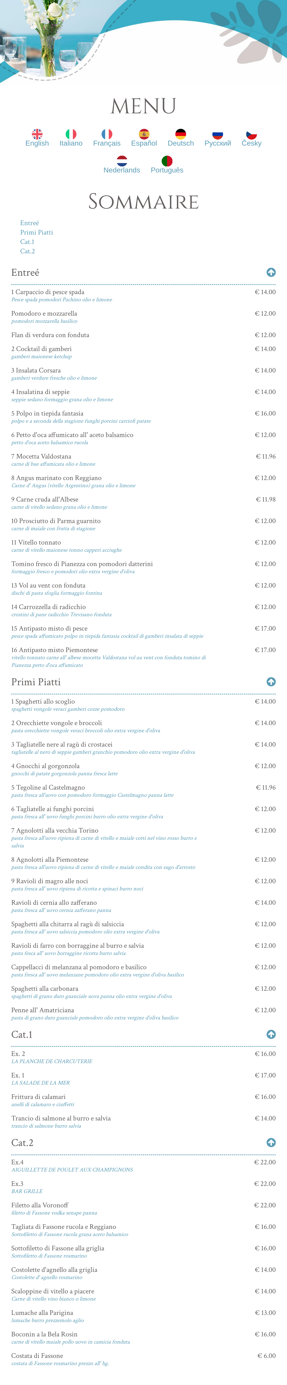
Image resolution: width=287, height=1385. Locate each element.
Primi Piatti (36, 232)
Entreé (29, 223)
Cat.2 (27, 251)
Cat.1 (27, 241)
